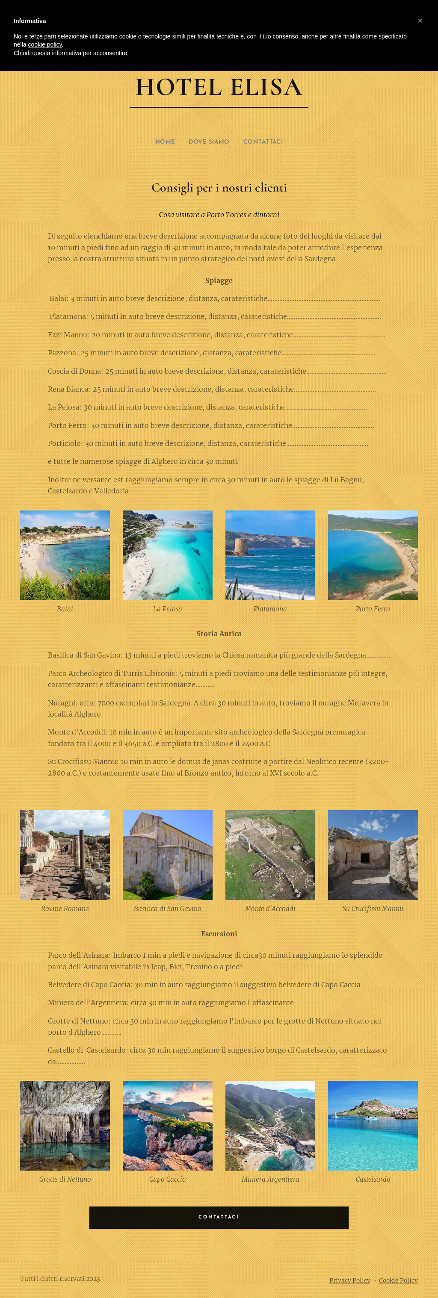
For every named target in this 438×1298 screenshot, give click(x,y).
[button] (420, 20)
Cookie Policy (398, 1280)
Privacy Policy (349, 1280)
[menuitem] (162, 142)
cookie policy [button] (45, 44)
